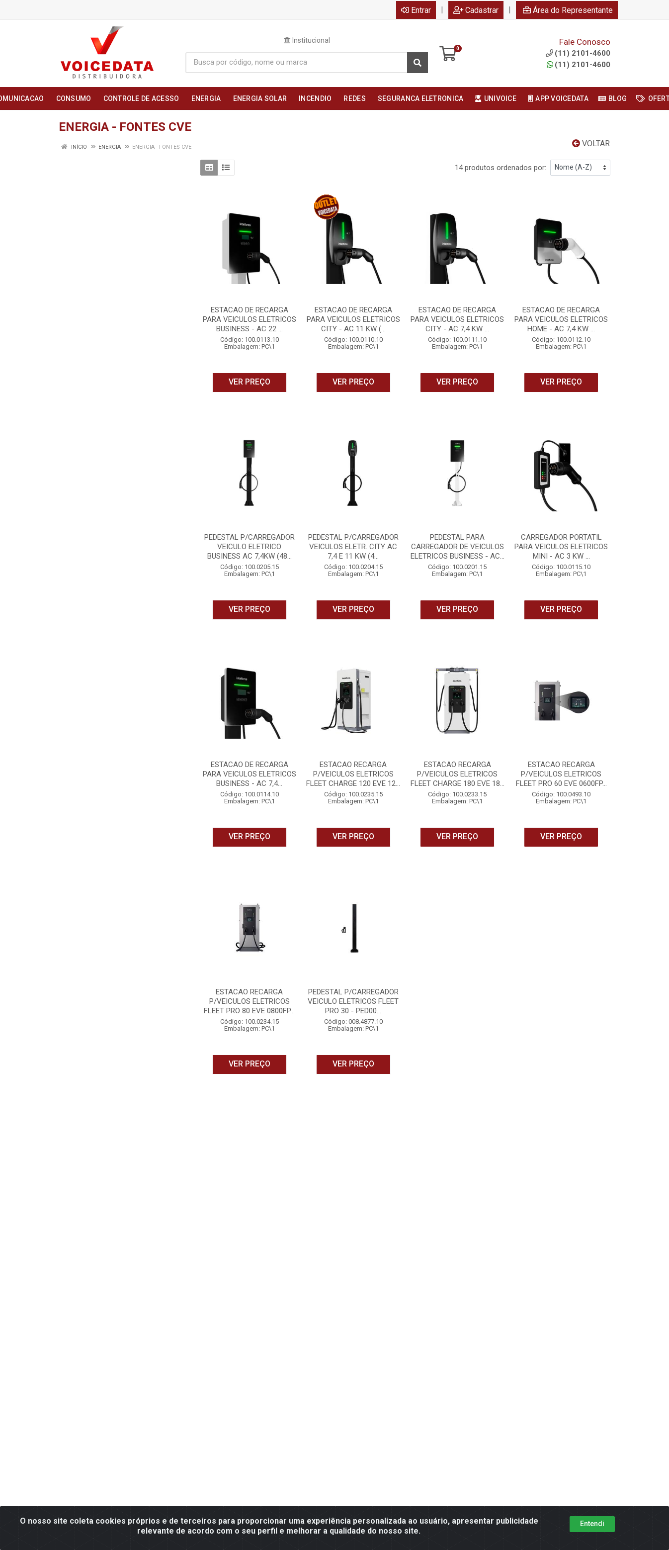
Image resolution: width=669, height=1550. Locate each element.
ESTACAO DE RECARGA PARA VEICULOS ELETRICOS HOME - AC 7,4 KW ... (561, 319)
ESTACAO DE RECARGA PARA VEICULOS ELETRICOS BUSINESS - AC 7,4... (249, 774)
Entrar (416, 10)
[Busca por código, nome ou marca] (296, 62)
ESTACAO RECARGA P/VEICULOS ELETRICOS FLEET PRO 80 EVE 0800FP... (249, 1001)
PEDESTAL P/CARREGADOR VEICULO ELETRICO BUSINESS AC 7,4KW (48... (249, 547)
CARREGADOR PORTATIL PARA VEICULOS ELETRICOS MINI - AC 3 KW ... (561, 547)
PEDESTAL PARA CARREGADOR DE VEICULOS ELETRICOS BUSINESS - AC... (457, 547)
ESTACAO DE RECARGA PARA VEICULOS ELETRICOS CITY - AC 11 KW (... (353, 319)
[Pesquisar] (417, 62)
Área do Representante (568, 10)
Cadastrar (476, 10)
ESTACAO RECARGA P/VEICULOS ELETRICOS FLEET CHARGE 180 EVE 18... (457, 774)
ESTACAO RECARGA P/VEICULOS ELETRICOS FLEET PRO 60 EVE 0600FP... (561, 774)
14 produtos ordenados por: (500, 167)
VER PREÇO (249, 382)
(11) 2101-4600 (578, 64)
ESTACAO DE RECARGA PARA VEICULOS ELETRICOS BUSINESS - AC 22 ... (249, 319)
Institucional (307, 40)
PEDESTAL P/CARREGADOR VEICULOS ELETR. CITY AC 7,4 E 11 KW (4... (353, 547)
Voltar (591, 143)
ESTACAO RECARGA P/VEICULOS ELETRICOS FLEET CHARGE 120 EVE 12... (353, 774)
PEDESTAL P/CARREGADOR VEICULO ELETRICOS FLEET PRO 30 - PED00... (353, 1001)
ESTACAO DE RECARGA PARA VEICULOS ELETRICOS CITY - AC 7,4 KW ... (457, 319)
